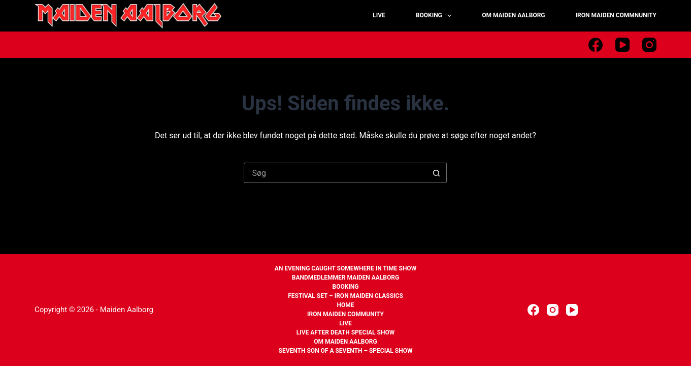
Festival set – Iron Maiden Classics (345, 295)
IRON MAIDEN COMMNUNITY (616, 15)
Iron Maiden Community (345, 314)
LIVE (379, 15)
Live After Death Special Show (346, 332)
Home (345, 305)
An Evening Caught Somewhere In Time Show (345, 268)
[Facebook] (595, 45)
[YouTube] (622, 45)
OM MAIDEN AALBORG (513, 15)
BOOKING (435, 16)
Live (345, 323)
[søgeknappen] (436, 173)
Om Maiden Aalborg (345, 341)
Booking (345, 286)
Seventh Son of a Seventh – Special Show (346, 350)
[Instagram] (649, 45)
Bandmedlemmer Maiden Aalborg (345, 277)
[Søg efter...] (335, 173)
